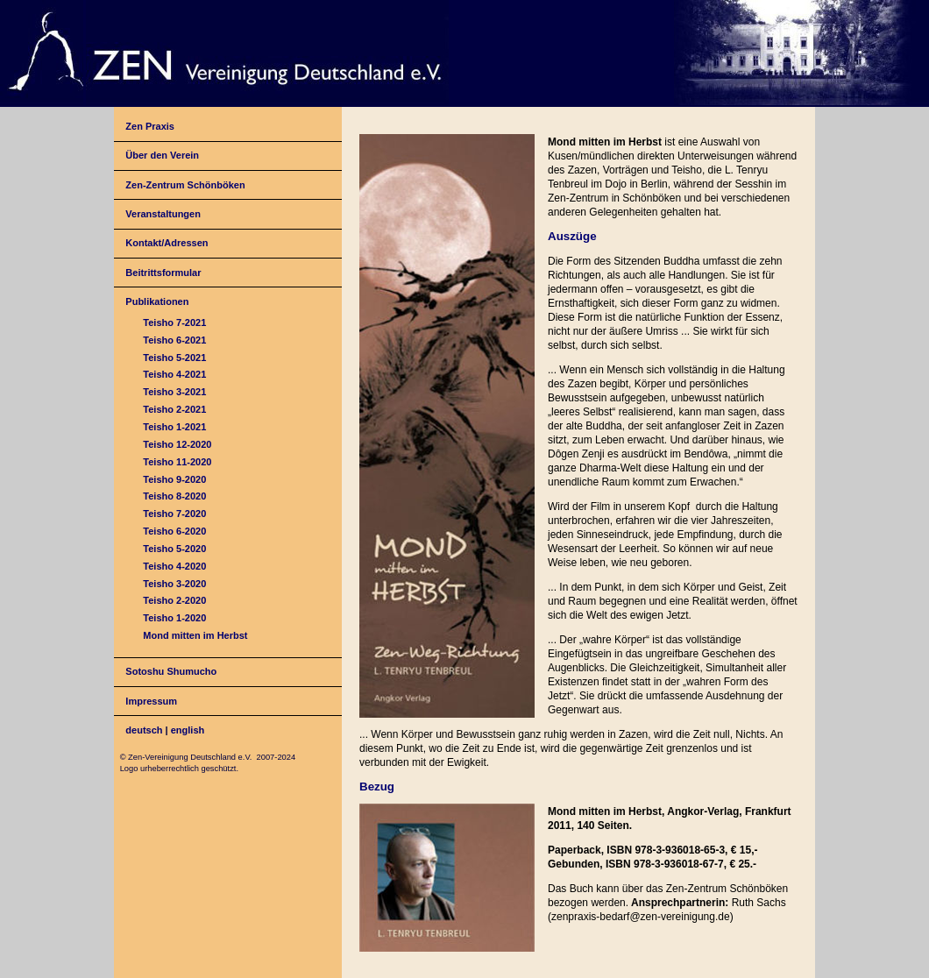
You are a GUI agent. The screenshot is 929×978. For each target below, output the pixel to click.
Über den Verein (162, 155)
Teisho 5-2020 (174, 548)
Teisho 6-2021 (174, 340)
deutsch (143, 730)
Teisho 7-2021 (174, 322)
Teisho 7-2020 (174, 513)
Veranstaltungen (163, 214)
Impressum (151, 701)
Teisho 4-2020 (174, 566)
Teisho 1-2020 (174, 618)
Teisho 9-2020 (174, 479)
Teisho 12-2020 (177, 444)
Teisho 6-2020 (174, 531)
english (188, 730)
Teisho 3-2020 (174, 583)
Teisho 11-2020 (177, 462)
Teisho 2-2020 (174, 600)
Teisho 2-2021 (174, 409)
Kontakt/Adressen (166, 242)
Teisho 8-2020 (174, 496)
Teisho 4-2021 (174, 374)
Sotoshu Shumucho (170, 671)
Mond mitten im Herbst (195, 635)
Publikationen (156, 301)
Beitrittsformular (163, 272)
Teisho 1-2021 (174, 427)
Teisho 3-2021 (174, 391)
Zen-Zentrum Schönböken (185, 185)
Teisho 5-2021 (174, 357)
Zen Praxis (149, 126)
